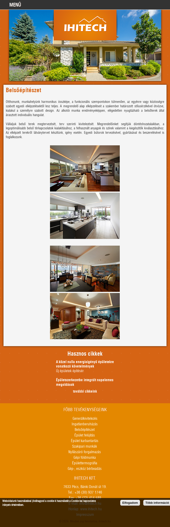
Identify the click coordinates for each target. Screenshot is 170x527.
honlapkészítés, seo (166, 496)
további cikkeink (85, 391)
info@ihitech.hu (164, 4)
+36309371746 (153, 4)
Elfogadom (130, 503)
